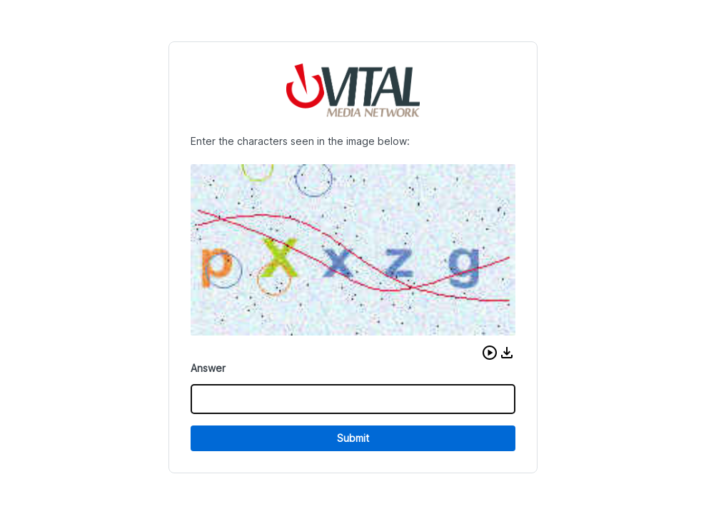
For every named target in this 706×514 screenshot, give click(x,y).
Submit (353, 438)
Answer (208, 368)
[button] (489, 352)
